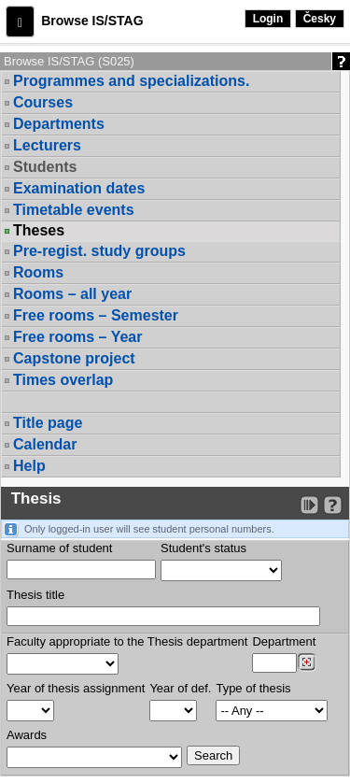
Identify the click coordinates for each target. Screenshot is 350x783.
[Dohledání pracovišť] (306, 662)
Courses (43, 102)
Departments (59, 124)
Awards (27, 735)
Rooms (38, 272)
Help (29, 466)
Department (283, 641)
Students (45, 167)
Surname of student (59, 548)
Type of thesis (253, 688)
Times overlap (63, 380)
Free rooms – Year (77, 337)
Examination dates (79, 188)
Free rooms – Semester (95, 315)
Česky (319, 18)
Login (268, 18)
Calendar (45, 444)
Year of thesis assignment (76, 688)
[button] (20, 21)
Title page (47, 423)
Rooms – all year (72, 294)
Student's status (203, 548)
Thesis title (35, 595)
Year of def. (180, 688)
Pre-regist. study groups (99, 251)
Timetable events (73, 210)
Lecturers (47, 145)
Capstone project (74, 358)
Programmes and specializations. (131, 81)
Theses (38, 230)
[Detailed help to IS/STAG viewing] (333, 505)
